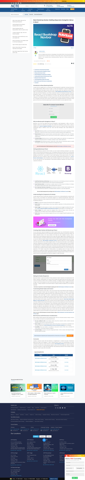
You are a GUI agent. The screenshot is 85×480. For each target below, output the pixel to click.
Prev (34, 47)
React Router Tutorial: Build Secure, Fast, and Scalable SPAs (20, 37)
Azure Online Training (39, 421)
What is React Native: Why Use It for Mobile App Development (19, 21)
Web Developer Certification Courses (41, 358)
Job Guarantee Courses (14, 9)
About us (12, 414)
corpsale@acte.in (44, 430)
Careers (26, 414)
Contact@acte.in (14, 430)
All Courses (23, 9)
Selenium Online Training (49, 419)
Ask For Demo (54, 478)
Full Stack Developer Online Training (17, 421)
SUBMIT (74, 477)
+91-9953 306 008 (60, 6)
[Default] (27, 6)
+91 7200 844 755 (25, 429)
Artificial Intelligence (29, 421)
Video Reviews (13, 409)
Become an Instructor (55, 414)
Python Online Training (39, 419)
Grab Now (64, 1)
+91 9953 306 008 (15, 429)
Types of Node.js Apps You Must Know (20, 44)
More (68, 9)
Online (49, 436)
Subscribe (53, 117)
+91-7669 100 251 (49, 6)
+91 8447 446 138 (55, 429)
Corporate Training (29, 9)
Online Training (38, 414)
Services (17, 414)
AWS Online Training (14, 419)
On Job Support (43, 407)
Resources (57, 9)
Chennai (58, 5)
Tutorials (31, 14)
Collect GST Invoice (40, 409)
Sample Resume (23, 407)
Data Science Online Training (61, 419)
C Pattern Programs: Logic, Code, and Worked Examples (19, 33)
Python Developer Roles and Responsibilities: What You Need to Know (20, 29)
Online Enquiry (49, 5)
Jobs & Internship (48, 9)
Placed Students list (40, 9)
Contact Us (32, 414)
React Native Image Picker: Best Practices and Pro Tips (20, 52)
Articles (26, 14)
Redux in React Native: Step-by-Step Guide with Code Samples (19, 48)
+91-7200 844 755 (70, 6)
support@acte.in (54, 430)
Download (70, 335)
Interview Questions (38, 14)
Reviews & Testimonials (22, 409)
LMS (72, 9)
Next (72, 47)
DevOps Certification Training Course (26, 419)
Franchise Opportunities (65, 414)
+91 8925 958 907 (45, 429)
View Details (66, 358)
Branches (63, 9)
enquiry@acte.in (34, 430)
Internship (37, 407)
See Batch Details (52, 225)
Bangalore (69, 5)
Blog (33, 407)
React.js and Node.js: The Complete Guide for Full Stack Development (20, 41)
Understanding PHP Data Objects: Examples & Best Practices (19, 25)
